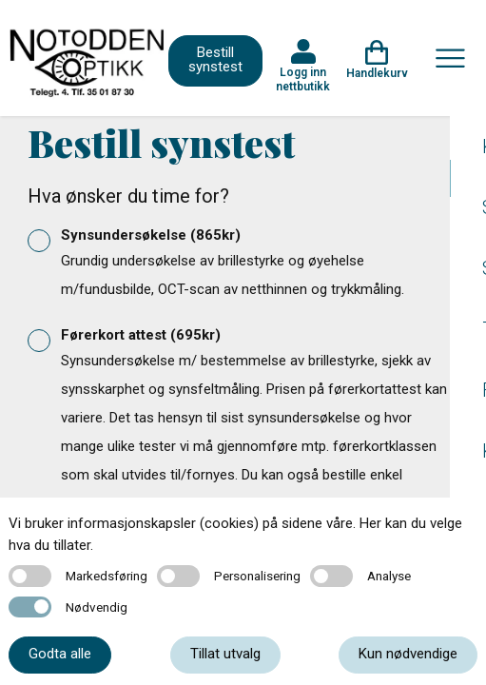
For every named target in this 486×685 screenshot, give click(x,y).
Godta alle (60, 653)
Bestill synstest (215, 59)
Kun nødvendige (408, 653)
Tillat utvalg (225, 653)
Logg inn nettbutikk (303, 79)
